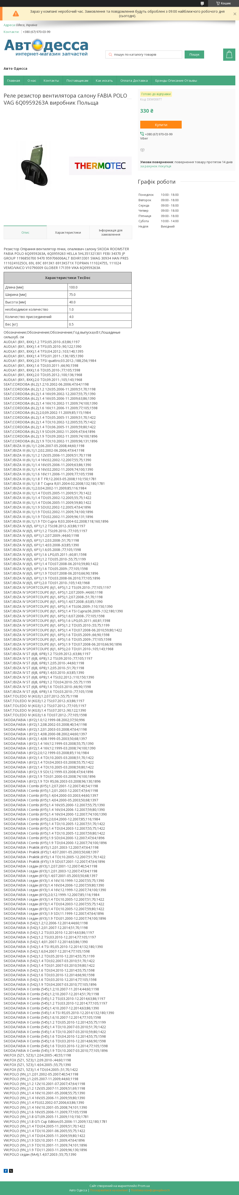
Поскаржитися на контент (109, 1190)
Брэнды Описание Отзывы (176, 80)
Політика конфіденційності (150, 1190)
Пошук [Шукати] (194, 54)
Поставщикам (77, 80)
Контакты (51, 80)
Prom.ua (144, 1186)
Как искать (104, 80)
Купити (161, 124)
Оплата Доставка (134, 80)
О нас (32, 80)
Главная (13, 80)
